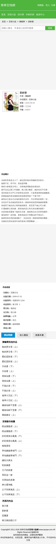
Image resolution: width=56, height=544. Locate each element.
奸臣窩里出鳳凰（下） (12, 436)
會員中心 (40, 14)
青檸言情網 (8, 5)
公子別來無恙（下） (11, 494)
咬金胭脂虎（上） (10, 426)
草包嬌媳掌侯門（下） (12, 455)
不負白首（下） (9, 386)
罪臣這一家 (7, 475)
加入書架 (24, 335)
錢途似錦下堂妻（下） (12, 410)
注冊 (53, 5)
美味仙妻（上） (9, 381)
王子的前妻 (7, 470)
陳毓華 (22, 21)
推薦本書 (39, 335)
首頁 (3, 14)
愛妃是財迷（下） (10, 356)
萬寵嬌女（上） (9, 415)
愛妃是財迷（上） (10, 361)
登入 (48, 5)
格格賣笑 (6, 446)
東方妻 (5, 506)
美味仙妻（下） (9, 376)
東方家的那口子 (9, 520)
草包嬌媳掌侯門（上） (12, 451)
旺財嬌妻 (6, 465)
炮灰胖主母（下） (10, 352)
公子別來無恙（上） (11, 489)
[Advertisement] (28, 61)
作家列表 (30, 14)
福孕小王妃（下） (10, 395)
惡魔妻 (5, 515)
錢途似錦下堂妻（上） (12, 405)
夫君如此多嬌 (8, 480)
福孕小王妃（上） (10, 400)
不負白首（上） (9, 391)
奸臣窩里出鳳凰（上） (12, 441)
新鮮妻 (31, 21)
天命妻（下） (8, 366)
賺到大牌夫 (7, 460)
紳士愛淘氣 (7, 485)
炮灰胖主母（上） (10, 347)
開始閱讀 (8, 335)
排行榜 (21, 14)
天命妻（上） (8, 371)
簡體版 (40, 5)
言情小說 (11, 14)
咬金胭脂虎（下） (10, 431)
